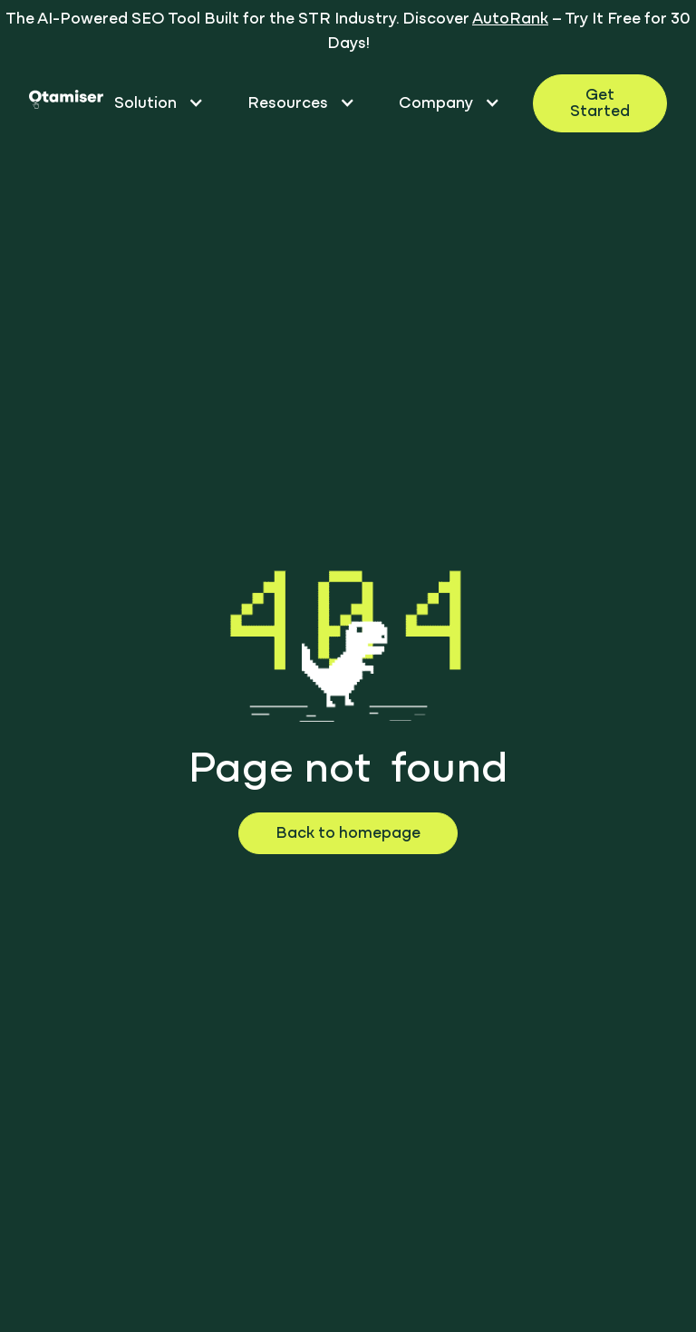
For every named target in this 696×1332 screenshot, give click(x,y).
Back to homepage (348, 833)
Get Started (600, 104)
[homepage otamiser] (66, 103)
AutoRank (510, 19)
